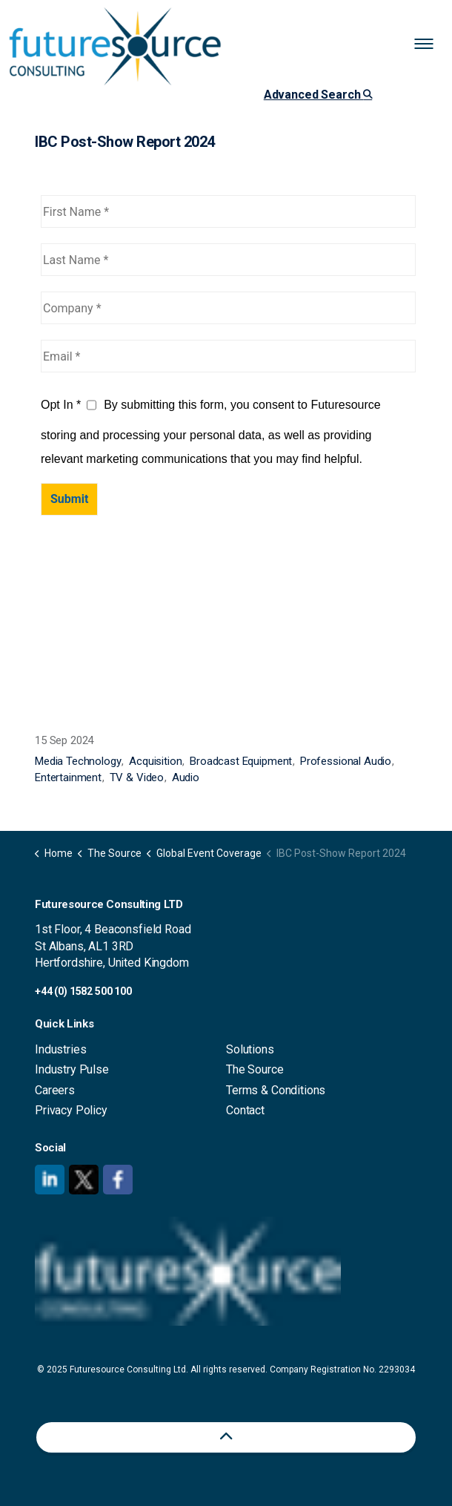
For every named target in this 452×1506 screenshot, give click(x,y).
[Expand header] (430, 44)
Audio (185, 777)
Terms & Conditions (275, 1090)
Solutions (250, 1049)
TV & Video (137, 777)
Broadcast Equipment (241, 761)
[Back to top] (226, 1437)
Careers (55, 1090)
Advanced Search (318, 95)
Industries (61, 1049)
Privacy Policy (71, 1110)
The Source (255, 1069)
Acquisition (155, 761)
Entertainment (68, 777)
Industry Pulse (72, 1069)
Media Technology (78, 761)
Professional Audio (345, 761)
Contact (245, 1110)
